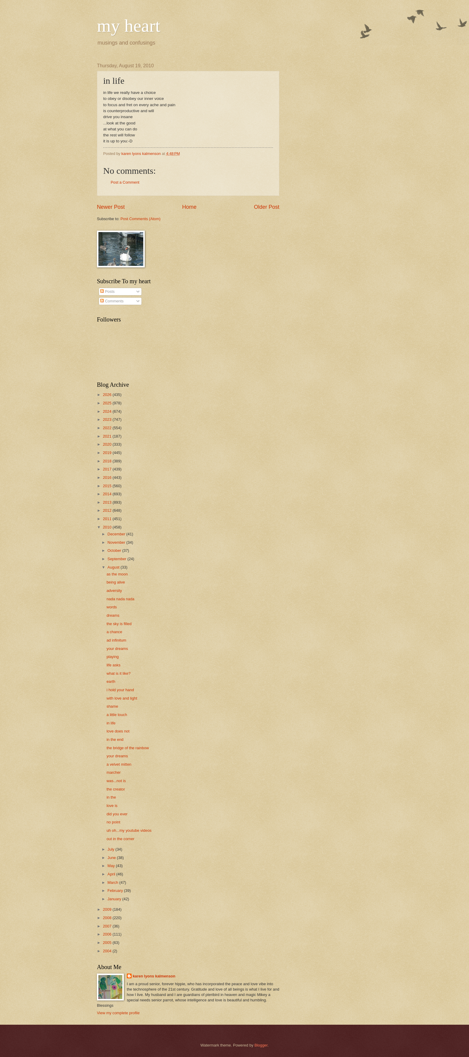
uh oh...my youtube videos (128, 830)
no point (113, 822)
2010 (107, 527)
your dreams (117, 648)
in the (111, 797)
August (114, 567)
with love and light (121, 698)
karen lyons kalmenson (154, 976)
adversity (114, 590)
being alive (115, 582)
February (115, 890)
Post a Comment (125, 182)
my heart (128, 26)
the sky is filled (119, 624)
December (116, 534)
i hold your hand (120, 690)
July (111, 849)
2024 (107, 411)
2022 (107, 428)
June (112, 857)
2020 (107, 444)
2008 (107, 918)
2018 (107, 461)
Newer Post (111, 207)
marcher (113, 772)
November (116, 542)
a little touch (116, 714)
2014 (107, 494)
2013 (107, 502)
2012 (107, 510)
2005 (107, 942)
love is (112, 805)
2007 (107, 926)
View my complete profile (118, 1013)
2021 (107, 436)
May (111, 865)
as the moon (117, 574)
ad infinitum (116, 640)
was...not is (116, 781)
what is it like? (118, 673)
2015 (107, 486)
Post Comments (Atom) (141, 219)
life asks (113, 665)
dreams (112, 615)
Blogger (261, 1045)
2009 (107, 909)
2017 (107, 469)
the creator (115, 789)
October (114, 550)
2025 (107, 403)
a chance (114, 632)
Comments (112, 301)
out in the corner (120, 839)
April (111, 874)
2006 (107, 934)
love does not (118, 731)
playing (112, 656)
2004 (107, 951)
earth (110, 681)
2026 (107, 394)
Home (189, 207)
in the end (115, 739)
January (114, 899)
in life (110, 723)
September (117, 559)
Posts (107, 291)
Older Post (266, 207)
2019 (107, 452)
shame (112, 706)
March (113, 882)
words (111, 607)
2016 (107, 477)
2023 (107, 419)
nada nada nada (120, 599)
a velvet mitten (118, 764)
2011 (107, 519)
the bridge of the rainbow (127, 748)
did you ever (116, 814)
